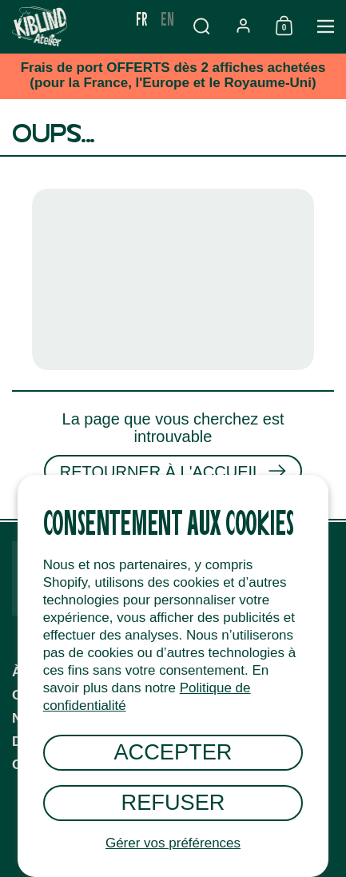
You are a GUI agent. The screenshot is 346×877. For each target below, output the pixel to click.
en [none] (167, 18)
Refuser (173, 802)
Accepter (172, 751)
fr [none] (142, 18)
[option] (167, 18)
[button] (201, 26)
